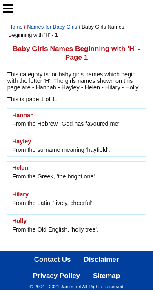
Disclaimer (101, 259)
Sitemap (106, 276)
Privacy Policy (56, 276)
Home (16, 27)
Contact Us (52, 259)
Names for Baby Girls (52, 27)
